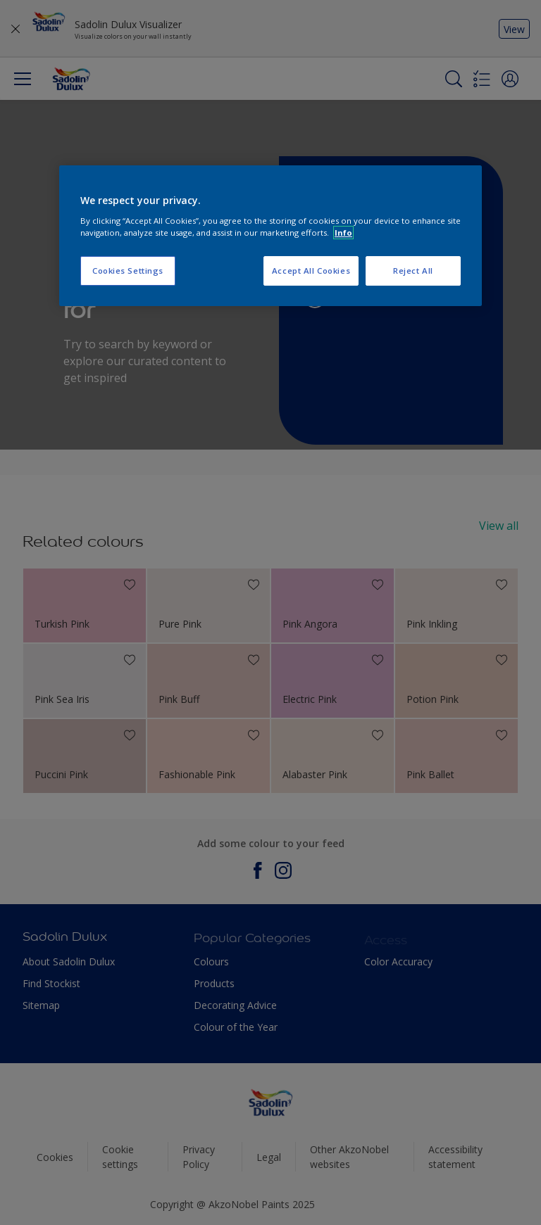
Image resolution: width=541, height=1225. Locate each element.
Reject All (413, 270)
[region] (270, 235)
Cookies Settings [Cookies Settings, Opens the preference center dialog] (127, 270)
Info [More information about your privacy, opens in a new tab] (343, 232)
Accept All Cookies (311, 270)
